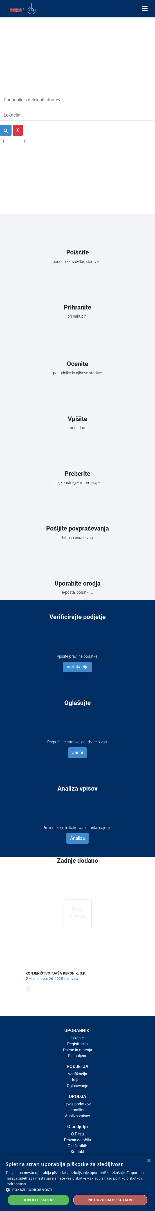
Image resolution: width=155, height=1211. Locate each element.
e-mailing (77, 1110)
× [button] (149, 1161)
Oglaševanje (77, 1085)
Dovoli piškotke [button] (38, 1200)
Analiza (77, 838)
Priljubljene (77, 1055)
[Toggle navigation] (144, 9)
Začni (77, 752)
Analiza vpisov (77, 1116)
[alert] (77, 1183)
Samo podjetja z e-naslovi (55, 141)
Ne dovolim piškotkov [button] (110, 1200)
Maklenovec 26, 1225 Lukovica (52, 978)
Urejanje (77, 1080)
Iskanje (77, 1038)
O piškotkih (77, 1146)
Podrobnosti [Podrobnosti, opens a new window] (16, 1184)
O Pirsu (77, 1134)
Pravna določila (77, 1140)
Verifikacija (77, 667)
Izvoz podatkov (77, 1104)
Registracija (77, 1044)
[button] (77, 1189)
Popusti (12, 141)
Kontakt (77, 1151)
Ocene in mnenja (77, 1050)
